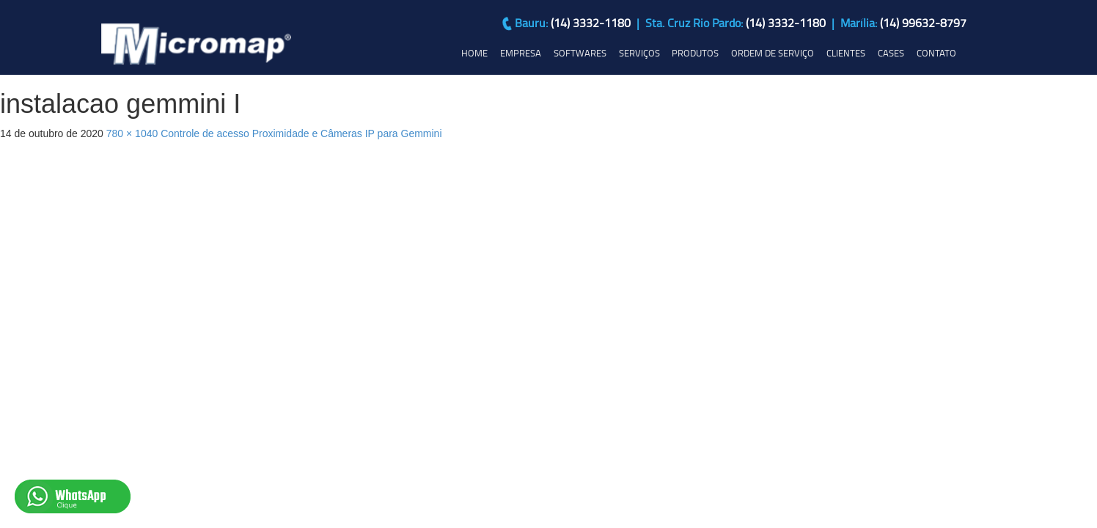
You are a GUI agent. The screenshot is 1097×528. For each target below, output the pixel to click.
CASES (891, 52)
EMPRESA (520, 52)
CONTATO (936, 52)
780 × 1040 (132, 133)
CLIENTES (845, 52)
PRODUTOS (695, 52)
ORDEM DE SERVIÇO (772, 52)
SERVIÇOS (639, 52)
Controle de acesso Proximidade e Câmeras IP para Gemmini (301, 133)
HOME (474, 52)
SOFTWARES (580, 52)
